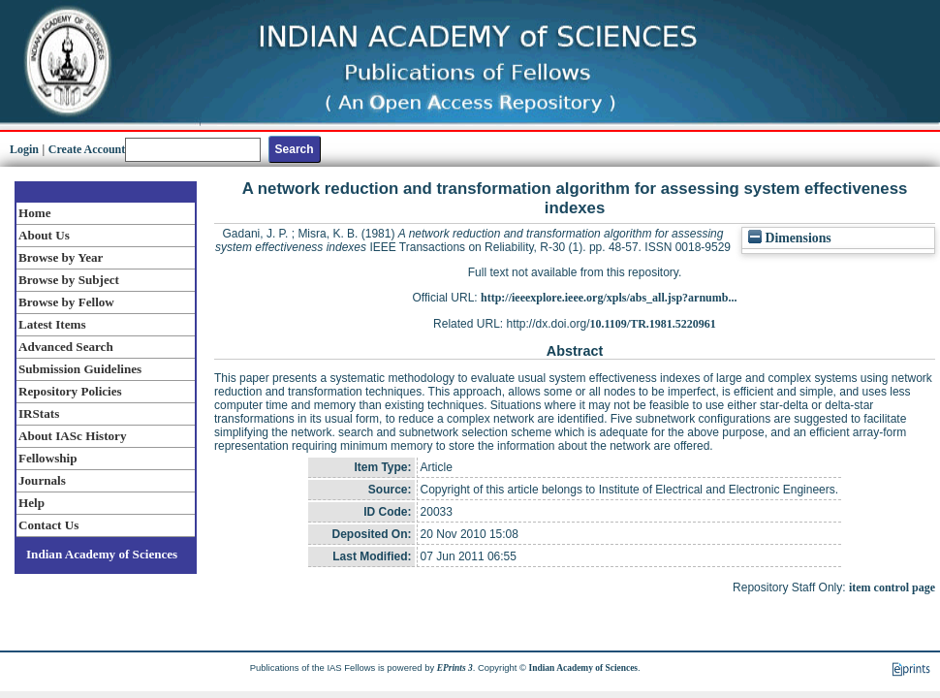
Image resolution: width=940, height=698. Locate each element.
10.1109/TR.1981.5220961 (653, 324)
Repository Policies (70, 391)
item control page (892, 587)
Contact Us (48, 525)
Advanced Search (65, 346)
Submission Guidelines (79, 369)
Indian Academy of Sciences (101, 554)
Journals (42, 480)
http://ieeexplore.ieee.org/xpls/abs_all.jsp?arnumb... (608, 297)
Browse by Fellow (66, 302)
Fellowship (47, 458)
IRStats (38, 413)
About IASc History (72, 435)
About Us (44, 235)
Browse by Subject (68, 279)
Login (24, 149)
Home (34, 213)
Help (31, 502)
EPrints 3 (455, 668)
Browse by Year (60, 257)
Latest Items (52, 324)
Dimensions (789, 238)
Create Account (86, 149)
